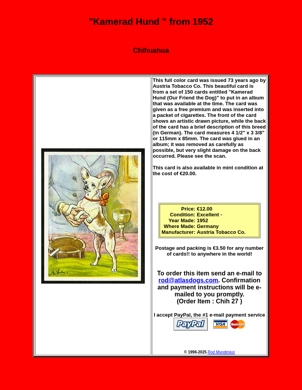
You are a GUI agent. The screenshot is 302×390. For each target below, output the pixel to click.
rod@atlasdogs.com (188, 280)
